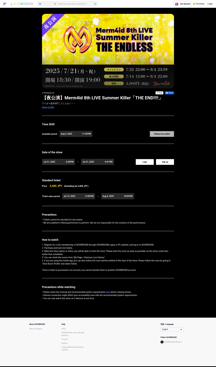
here (108, 292)
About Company (35, 329)
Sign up (165, 162)
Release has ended (162, 134)
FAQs (64, 329)
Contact (65, 339)
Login (210, 4)
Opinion (65, 343)
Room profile (48, 107)
